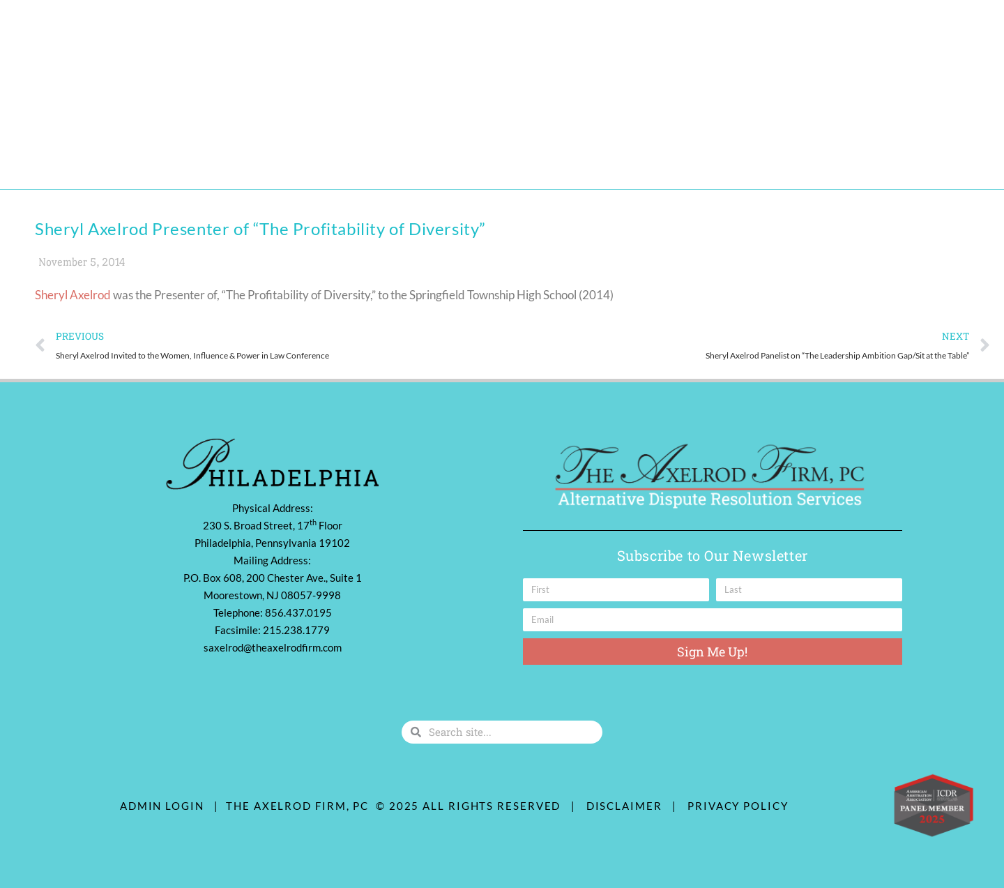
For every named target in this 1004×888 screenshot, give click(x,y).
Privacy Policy (738, 805)
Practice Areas (177, 159)
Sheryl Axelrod (73, 294)
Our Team (84, 159)
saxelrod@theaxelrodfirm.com (273, 647)
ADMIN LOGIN (162, 805)
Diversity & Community (308, 159)
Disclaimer (627, 805)
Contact (414, 159)
